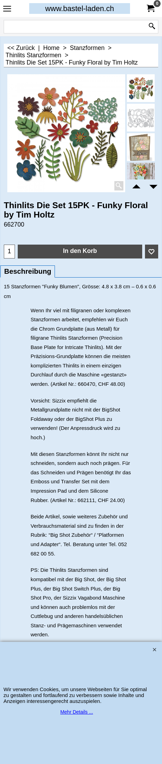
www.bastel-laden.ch (79, 8)
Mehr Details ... (76, 712)
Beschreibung (27, 271)
